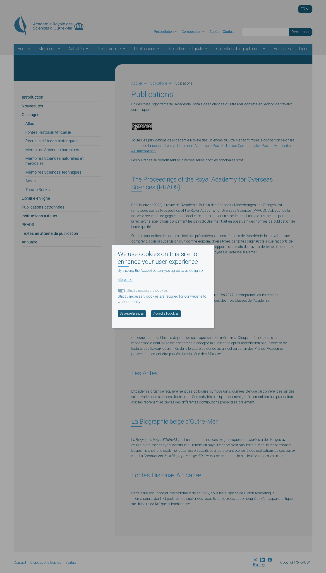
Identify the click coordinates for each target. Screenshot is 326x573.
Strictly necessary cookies (147, 291)
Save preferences (132, 314)
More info (125, 280)
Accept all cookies (166, 314)
